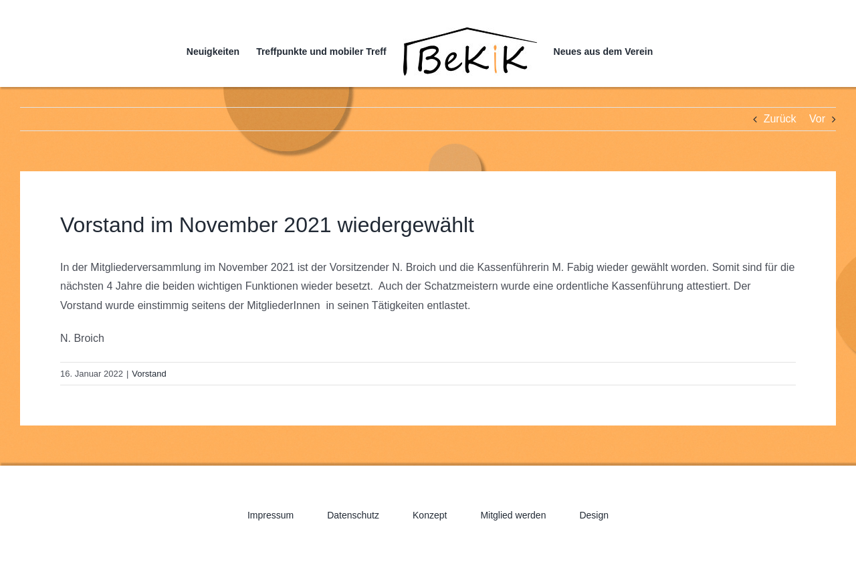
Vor (817, 118)
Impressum (270, 515)
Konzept (430, 515)
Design (594, 515)
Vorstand (149, 374)
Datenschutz (353, 515)
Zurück (780, 118)
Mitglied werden (513, 515)
